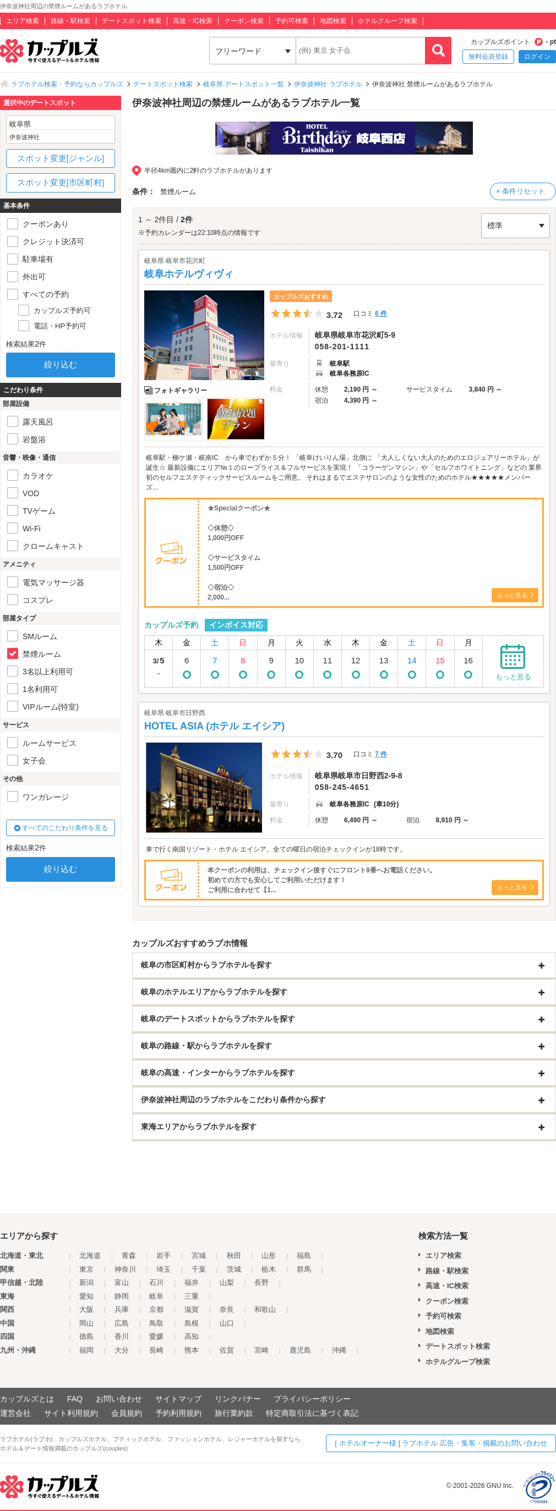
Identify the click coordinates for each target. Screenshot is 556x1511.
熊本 (191, 1350)
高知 (191, 1336)
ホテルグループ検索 (387, 21)
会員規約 (126, 1413)
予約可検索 (291, 21)
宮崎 (261, 1350)
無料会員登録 (488, 57)
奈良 (227, 1309)
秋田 (234, 1255)
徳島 (86, 1336)
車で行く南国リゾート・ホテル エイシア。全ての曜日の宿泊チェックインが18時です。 (276, 849)
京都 (156, 1309)
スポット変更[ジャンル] (60, 158)
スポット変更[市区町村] (60, 182)
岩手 (163, 1255)
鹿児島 (300, 1350)
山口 (227, 1323)
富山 (122, 1282)
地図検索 (333, 21)
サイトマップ (178, 1398)
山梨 (227, 1282)
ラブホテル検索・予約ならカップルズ (67, 84)
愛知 (86, 1296)
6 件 (381, 313)
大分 (122, 1350)
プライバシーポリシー (312, 1398)
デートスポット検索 (131, 21)
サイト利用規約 (71, 1413)
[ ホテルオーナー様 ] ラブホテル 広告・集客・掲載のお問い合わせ (441, 1443)
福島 (304, 1255)
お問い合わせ (119, 1398)
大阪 (86, 1309)
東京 (86, 1269)
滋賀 (191, 1309)
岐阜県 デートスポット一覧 (243, 84)
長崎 (156, 1350)
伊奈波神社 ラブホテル (328, 84)
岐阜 (156, 1296)
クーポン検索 (244, 21)
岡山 (86, 1323)
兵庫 (122, 1309)
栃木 (268, 1269)
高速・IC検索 (192, 21)
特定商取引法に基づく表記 (312, 1413)
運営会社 (15, 1413)
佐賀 (227, 1350)
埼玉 (163, 1269)
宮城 (199, 1255)
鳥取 (156, 1323)
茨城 (234, 1269)
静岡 (122, 1296)
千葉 (199, 1269)
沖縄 (339, 1350)
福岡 (86, 1350)
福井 (191, 1282)
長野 (261, 1282)
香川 (122, 1336)
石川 (156, 1282)
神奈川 (125, 1269)
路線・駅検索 (70, 21)
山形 (268, 1255)
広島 (122, 1323)
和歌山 (265, 1309)
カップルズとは (27, 1398)
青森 (129, 1255)
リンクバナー (238, 1398)
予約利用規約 (178, 1413)
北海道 (90, 1255)
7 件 (381, 754)
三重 (191, 1296)
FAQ (75, 1398)
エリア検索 (22, 21)
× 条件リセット (520, 191)
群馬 (304, 1269)
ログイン (537, 57)
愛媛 (156, 1336)
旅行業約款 (234, 1413)
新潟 (86, 1282)
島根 (191, 1323)
